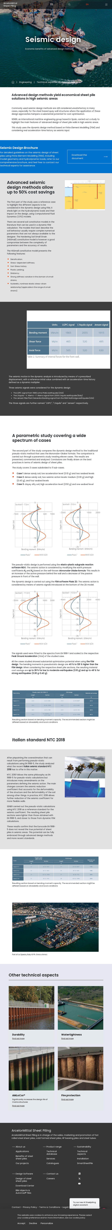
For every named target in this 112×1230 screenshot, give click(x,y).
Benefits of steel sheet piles (24, 1157)
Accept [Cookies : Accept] (21, 1223)
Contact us (52, 1173)
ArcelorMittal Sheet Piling (10, 4)
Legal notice (68, 1207)
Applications (22, 1151)
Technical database (51, 1152)
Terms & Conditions (49, 1207)
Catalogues (52, 1163)
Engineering (25, 82)
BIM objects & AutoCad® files (23, 1191)
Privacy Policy (30, 1207)
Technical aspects (47, 82)
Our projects (22, 1163)
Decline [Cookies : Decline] (33, 1223)
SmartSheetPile (85, 1163)
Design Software (24, 1173)
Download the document (79, 156)
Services (50, 1158)
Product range (54, 1146)
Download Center (25, 1185)
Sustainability (84, 1146)
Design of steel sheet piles (23, 1180)
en (87, 4)
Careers (50, 1178)
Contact (16, 1207)
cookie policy (79, 1217)
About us (20, 1146)
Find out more (18, 1038)
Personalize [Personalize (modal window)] (47, 1223)
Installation (83, 1158)
